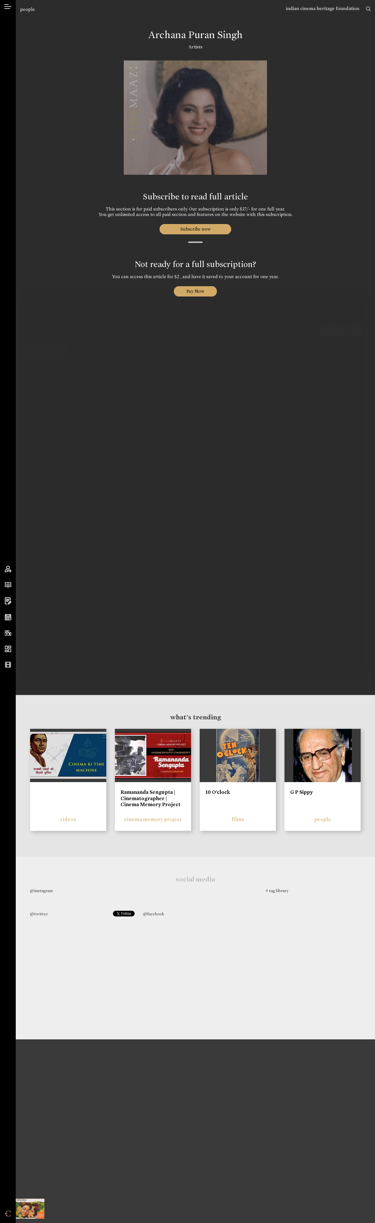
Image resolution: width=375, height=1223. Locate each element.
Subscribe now (195, 229)
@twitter (39, 913)
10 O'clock (217, 792)
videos (68, 819)
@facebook (153, 913)
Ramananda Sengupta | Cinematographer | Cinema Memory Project (150, 798)
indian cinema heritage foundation (322, 8)
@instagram (41, 890)
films (238, 819)
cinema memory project (153, 819)
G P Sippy (301, 792)
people (27, 9)
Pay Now (195, 291)
